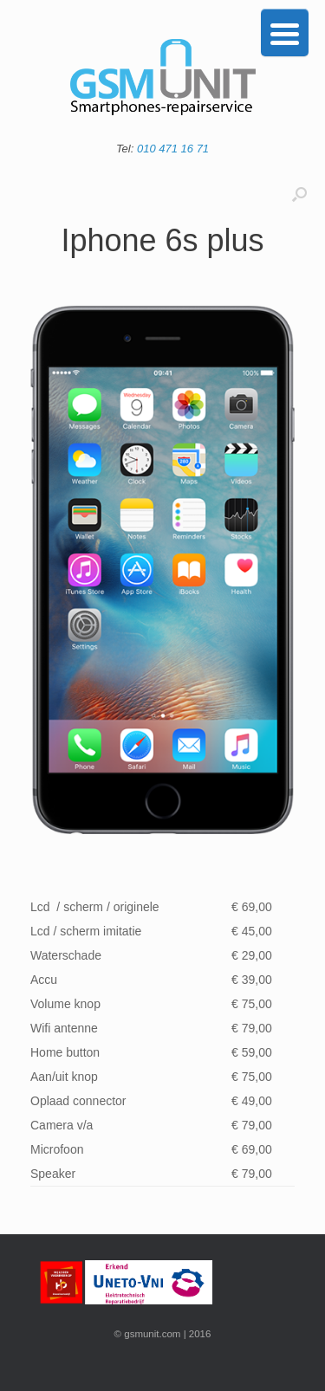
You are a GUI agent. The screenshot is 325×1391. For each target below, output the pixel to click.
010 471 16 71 (173, 148)
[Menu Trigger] (285, 32)
